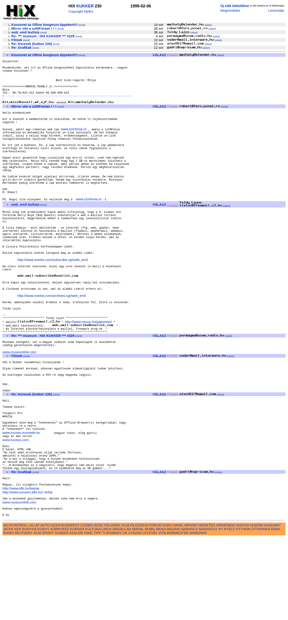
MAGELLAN (121, 611)
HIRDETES (206, 607)
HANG (178, 607)
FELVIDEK (112, 607)
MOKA (161, 611)
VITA (162, 615)
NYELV (229, 611)
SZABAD (61, 615)
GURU (167, 607)
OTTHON (243, 611)
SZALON (76, 615)
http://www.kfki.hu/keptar (21, 566)
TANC (88, 615)
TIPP (97, 615)
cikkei (208, 25)
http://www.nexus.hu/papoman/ (88, 371)
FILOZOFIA (139, 607)
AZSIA (55, 607)
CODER (87, 607)
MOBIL (150, 611)
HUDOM (256, 607)
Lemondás (276, 10)
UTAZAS (135, 615)
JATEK (8, 611)
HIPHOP (190, 607)
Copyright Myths (80, 11)
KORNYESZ (59, 611)
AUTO (45, 607)
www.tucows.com (15, 509)
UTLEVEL (150, 615)
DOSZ (98, 607)
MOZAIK (173, 611)
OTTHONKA (260, 611)
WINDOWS (198, 615)
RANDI (8, 615)
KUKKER (85, 6)
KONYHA (29, 611)
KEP (17, 611)
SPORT (48, 615)
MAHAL (138, 611)
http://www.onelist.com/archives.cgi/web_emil (52, 340)
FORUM (154, 607)
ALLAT (34, 607)
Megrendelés (230, 10)
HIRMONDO (225, 607)
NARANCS (189, 611)
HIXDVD (242, 607)
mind (81, 25)
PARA (275, 611)
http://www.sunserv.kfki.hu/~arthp (27, 570)
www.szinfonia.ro (73, 143)
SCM (37, 615)
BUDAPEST (70, 607)
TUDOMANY (112, 615)
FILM (125, 607)
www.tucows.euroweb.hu (21, 501)
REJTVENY (24, 615)
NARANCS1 (208, 611)
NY (220, 611)
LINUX (106, 611)
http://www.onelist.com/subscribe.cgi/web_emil (53, 298)
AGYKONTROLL (16, 607)
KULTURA (93, 611)
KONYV (43, 611)
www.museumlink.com (19, 406)
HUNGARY (272, 607)
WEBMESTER (178, 615)
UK (125, 615)
